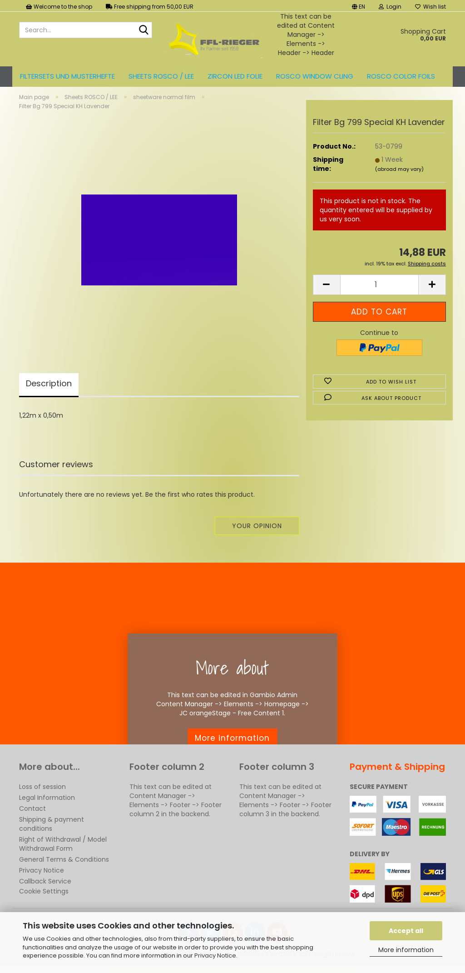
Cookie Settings (44, 898)
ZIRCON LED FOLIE (235, 76)
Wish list (430, 6)
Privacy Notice (215, 955)
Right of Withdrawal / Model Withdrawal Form (63, 852)
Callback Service (45, 888)
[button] (358, 5)
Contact (32, 816)
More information (406, 949)
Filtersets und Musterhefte (67, 76)
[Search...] (143, 30)
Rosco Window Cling (314, 76)
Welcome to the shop (59, 6)
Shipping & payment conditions (51, 832)
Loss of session (42, 794)
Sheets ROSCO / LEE (161, 76)
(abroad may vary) (399, 176)
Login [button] (390, 6)
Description (49, 391)
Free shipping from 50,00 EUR (149, 6)
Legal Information (47, 805)
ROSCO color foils (401, 76)
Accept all (406, 930)
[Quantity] (379, 292)
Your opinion (257, 533)
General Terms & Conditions (64, 867)
